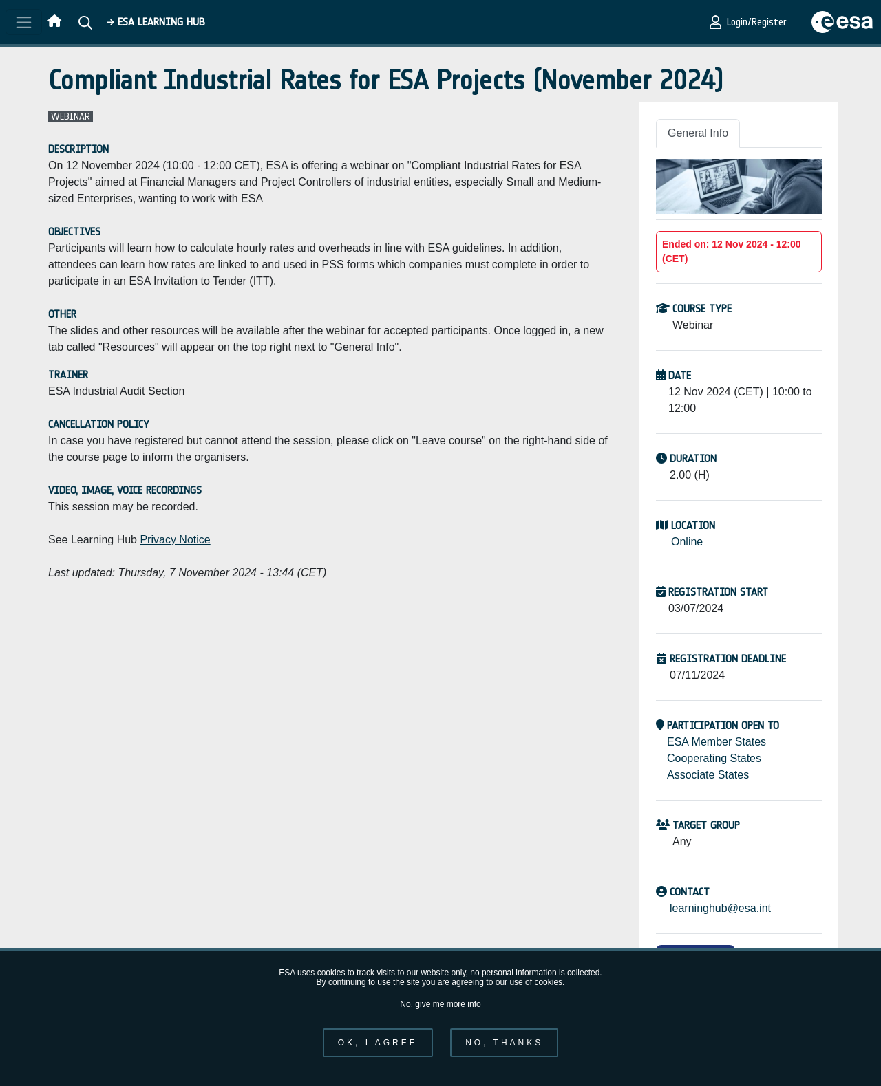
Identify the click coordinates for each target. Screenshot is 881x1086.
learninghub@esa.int (720, 908)
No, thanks (504, 1054)
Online (687, 541)
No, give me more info (440, 1015)
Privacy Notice (175, 539)
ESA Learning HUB (156, 21)
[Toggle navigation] (24, 22)
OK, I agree (378, 1054)
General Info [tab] (698, 133)
